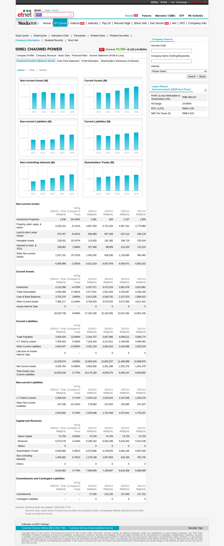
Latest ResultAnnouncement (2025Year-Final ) (171, 88)
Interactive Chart (60, 35)
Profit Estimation (89, 61)
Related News (98, 35)
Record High (122, 23)
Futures (146, 15)
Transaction (79, 35)
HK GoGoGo (195, 15)
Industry (93, 23)
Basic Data (64, 55)
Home (47, 23)
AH (174, 23)
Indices (75, 23)
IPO (182, 23)
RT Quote (60, 23)
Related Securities (119, 35)
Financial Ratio (79, 55)
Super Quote (51, 10)
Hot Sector (157, 23)
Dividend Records (54, 40)
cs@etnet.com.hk (104, 528)
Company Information (28, 40)
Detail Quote (40, 35)
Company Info (197, 23)
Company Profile (25, 55)
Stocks (131, 15)
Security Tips (196, 528)
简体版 (163, 2)
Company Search (162, 39)
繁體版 (154, 2)
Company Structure (46, 55)
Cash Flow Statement (68, 61)
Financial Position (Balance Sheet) (36, 61)
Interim (43, 70)
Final (32, 70)
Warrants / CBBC (165, 15)
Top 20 (106, 23)
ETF (181, 15)
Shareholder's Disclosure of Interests (120, 61)
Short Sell (140, 23)
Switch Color (199, 2)
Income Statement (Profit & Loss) (106, 55)
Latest (21, 70)
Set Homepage (179, 2)
